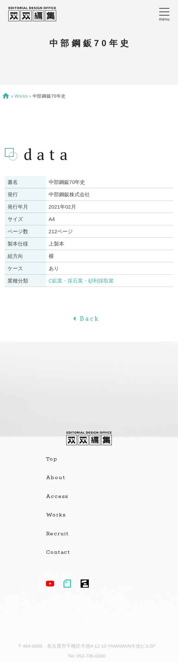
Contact (58, 552)
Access (57, 496)
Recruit (57, 533)
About (56, 477)
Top (52, 459)
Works (21, 96)
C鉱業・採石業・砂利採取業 (81, 281)
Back (88, 318)
